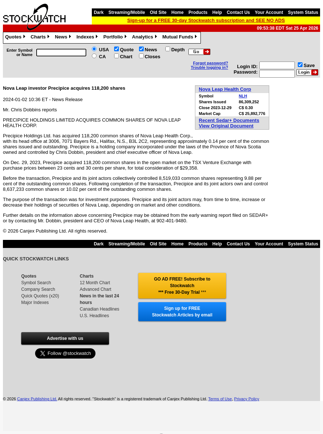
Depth (178, 49)
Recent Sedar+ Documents (229, 120)
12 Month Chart (95, 282)
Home (178, 12)
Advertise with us (65, 338)
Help (217, 12)
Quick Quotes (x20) (40, 295)
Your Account (269, 12)
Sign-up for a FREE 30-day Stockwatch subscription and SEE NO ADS (206, 20)
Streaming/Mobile (126, 12)
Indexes (87, 38)
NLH (243, 96)
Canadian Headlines (99, 309)
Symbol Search (36, 282)
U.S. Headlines (94, 315)
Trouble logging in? (209, 67)
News (64, 38)
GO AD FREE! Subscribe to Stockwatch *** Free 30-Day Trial (182, 286)
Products (197, 12)
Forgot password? (210, 63)
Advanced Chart (95, 289)
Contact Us (238, 12)
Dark (99, 12)
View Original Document (226, 126)
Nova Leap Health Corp (225, 89)
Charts (41, 38)
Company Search (38, 289)
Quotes (16, 38)
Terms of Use (220, 399)
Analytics (145, 38)
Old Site (158, 12)
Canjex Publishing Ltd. (37, 399)
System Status (303, 12)
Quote (127, 49)
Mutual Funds (180, 38)
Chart (126, 56)
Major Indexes (35, 302)
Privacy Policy (246, 399)
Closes (153, 56)
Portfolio (115, 38)
